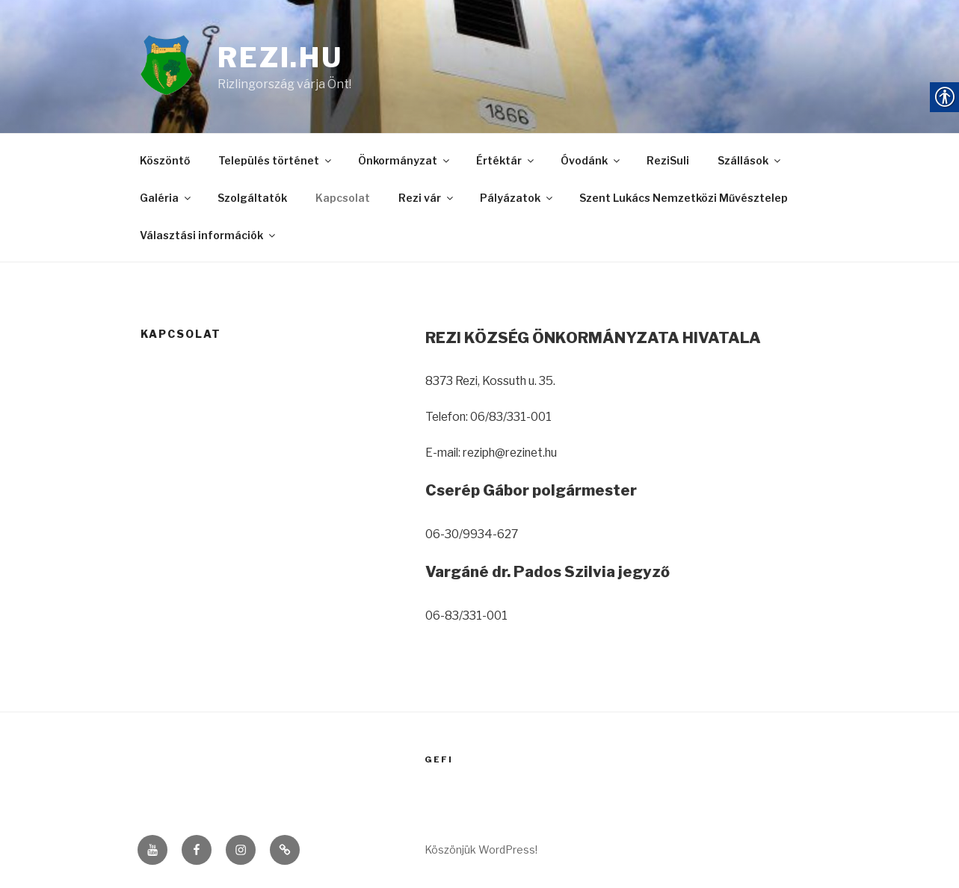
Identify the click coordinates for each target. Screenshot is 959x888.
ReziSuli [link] (668, 164)
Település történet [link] (275, 164)
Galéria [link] (166, 200)
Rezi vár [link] (426, 200)
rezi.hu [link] (282, 59)
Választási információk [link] (208, 237)
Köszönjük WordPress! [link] (481, 851)
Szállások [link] (750, 164)
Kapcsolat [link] (342, 200)
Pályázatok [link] (517, 200)
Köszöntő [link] (165, 164)
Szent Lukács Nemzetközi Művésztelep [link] (683, 200)
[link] (179, 68)
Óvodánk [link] (591, 164)
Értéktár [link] (506, 164)
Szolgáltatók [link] (252, 200)
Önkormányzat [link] (404, 164)
